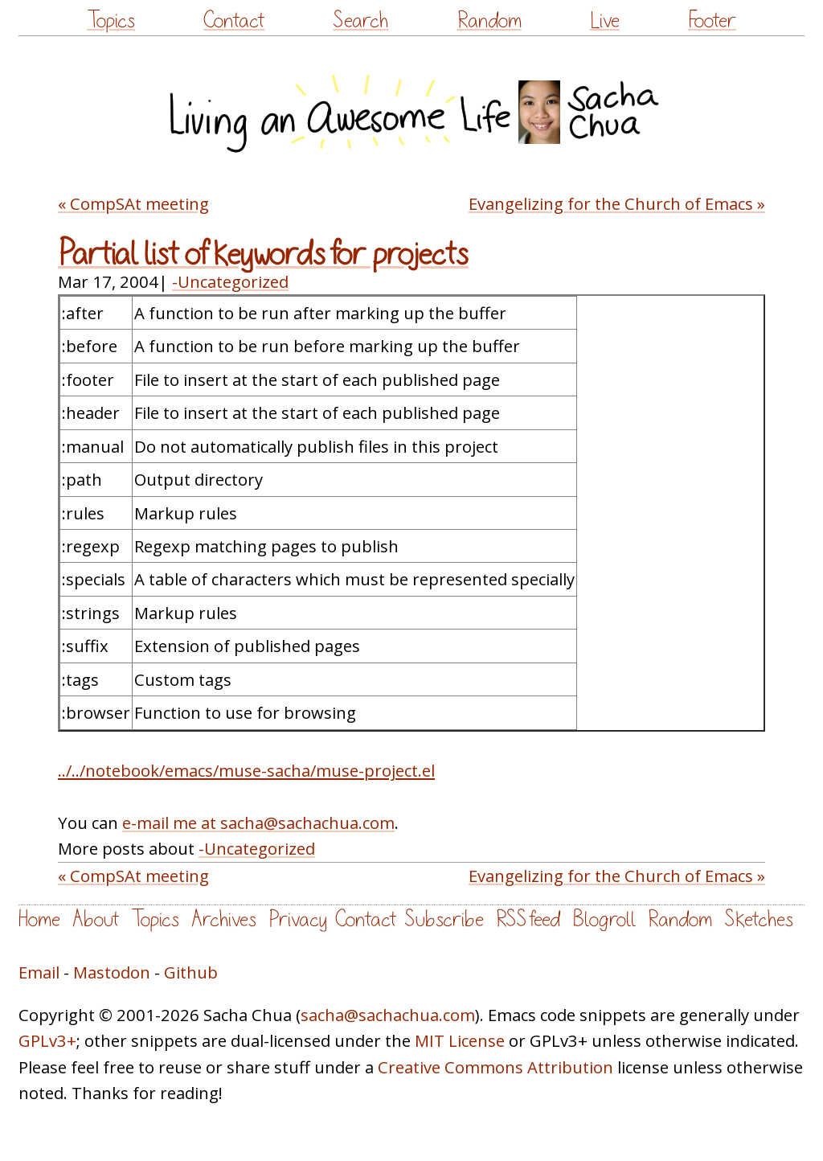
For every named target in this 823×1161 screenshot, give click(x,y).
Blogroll (604, 919)
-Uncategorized (230, 281)
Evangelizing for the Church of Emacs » (617, 203)
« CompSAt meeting (133, 203)
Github (191, 972)
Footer (712, 20)
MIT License (460, 1040)
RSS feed (528, 919)
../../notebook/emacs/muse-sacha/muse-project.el (246, 770)
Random (489, 20)
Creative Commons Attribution (495, 1067)
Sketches (758, 919)
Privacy (297, 919)
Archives (223, 919)
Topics (111, 20)
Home (39, 919)
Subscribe (444, 919)
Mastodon (111, 972)
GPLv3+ (47, 1040)
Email (38, 972)
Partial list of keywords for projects (263, 254)
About (95, 919)
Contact (233, 20)
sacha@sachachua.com (388, 1014)
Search (360, 20)
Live (605, 20)
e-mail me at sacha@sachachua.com (258, 822)
